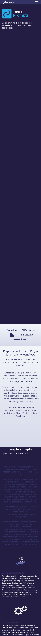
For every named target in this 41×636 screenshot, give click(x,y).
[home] (8, 2)
